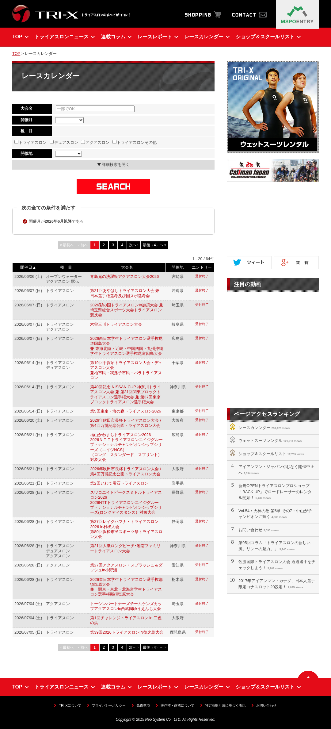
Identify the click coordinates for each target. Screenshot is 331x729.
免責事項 (143, 705)
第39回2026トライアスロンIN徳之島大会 (126, 632)
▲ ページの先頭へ (308, 674)
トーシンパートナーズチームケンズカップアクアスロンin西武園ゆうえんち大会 (126, 606)
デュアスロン (64, 142)
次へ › (134, 245)
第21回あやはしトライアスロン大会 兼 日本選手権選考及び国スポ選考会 (124, 293)
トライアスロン (30, 142)
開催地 (178, 267)
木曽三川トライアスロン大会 (116, 324)
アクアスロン (95, 142)
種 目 (66, 267)
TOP (16, 53)
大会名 (127, 267)
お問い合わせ (250, 530)
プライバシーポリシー (109, 705)
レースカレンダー (254, 427)
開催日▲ (28, 267)
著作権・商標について (177, 705)
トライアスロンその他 (134, 142)
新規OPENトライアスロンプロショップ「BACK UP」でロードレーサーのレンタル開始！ (275, 491)
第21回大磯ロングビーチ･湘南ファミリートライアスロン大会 (125, 548)
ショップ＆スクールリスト (262, 453)
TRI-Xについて (70, 705)
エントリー (202, 267)
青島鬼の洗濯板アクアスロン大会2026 (124, 276)
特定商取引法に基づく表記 (225, 705)
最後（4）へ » (154, 245)
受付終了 (202, 276)
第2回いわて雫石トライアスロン (119, 483)
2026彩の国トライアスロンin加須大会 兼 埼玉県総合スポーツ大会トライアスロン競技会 (126, 310)
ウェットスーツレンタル (260, 440)
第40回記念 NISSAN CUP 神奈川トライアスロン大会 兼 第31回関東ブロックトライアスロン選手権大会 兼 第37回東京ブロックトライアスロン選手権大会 (125, 394)
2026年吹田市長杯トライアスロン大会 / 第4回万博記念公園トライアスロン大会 (125, 423)
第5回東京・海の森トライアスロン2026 (125, 411)
